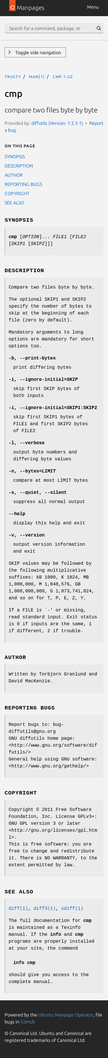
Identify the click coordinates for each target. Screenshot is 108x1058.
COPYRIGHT (17, 193)
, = (43, 379)
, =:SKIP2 (53, 408)
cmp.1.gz (63, 76)
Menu (93, 7)
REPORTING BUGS (23, 184)
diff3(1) (44, 908)
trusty (13, 76)
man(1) (37, 76)
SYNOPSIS (15, 156)
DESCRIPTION (19, 165)
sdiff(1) (72, 908)
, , (38, 492)
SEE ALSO (14, 202)
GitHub (27, 1021)
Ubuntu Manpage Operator (65, 1014)
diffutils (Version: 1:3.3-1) (57, 123)
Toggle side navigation (37, 52)
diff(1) (18, 908)
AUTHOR (14, 175)
